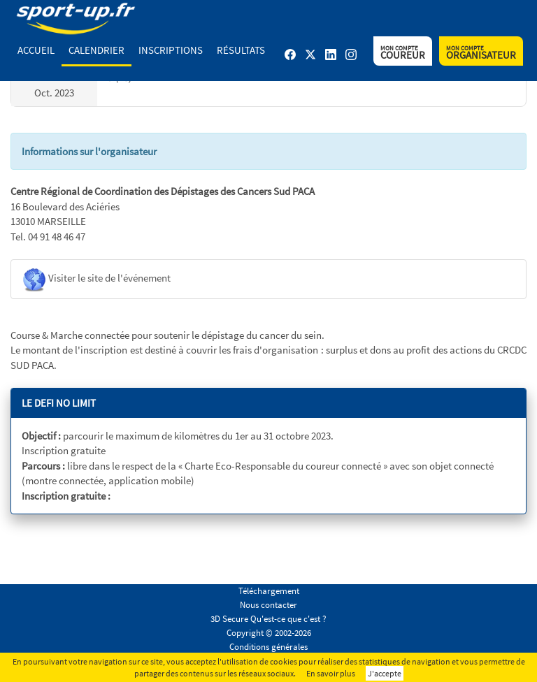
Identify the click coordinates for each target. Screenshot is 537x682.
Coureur (402, 52)
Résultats (241, 50)
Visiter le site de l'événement (96, 279)
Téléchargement (268, 591)
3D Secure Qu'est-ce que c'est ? (268, 619)
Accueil (36, 50)
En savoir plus (330, 673)
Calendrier (96, 50)
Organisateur (481, 52)
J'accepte (384, 673)
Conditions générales (268, 647)
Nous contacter (268, 605)
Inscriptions (170, 50)
